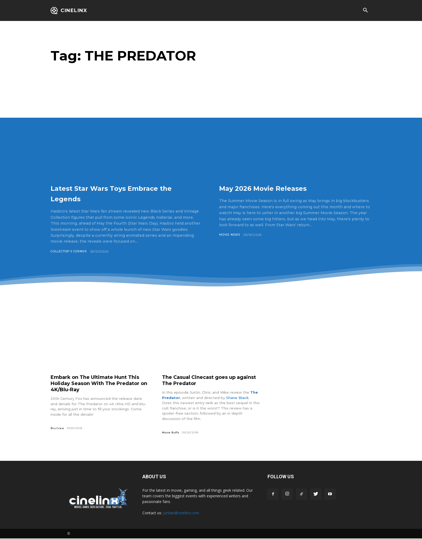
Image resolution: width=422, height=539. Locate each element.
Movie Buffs (171, 432)
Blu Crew (58, 428)
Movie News (230, 235)
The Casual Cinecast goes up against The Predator (203, 380)
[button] (365, 11)
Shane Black (237, 398)
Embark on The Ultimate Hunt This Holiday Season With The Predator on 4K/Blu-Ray (94, 383)
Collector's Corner (70, 251)
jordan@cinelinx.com (181, 513)
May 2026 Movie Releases (279, 187)
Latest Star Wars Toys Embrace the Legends (125, 193)
